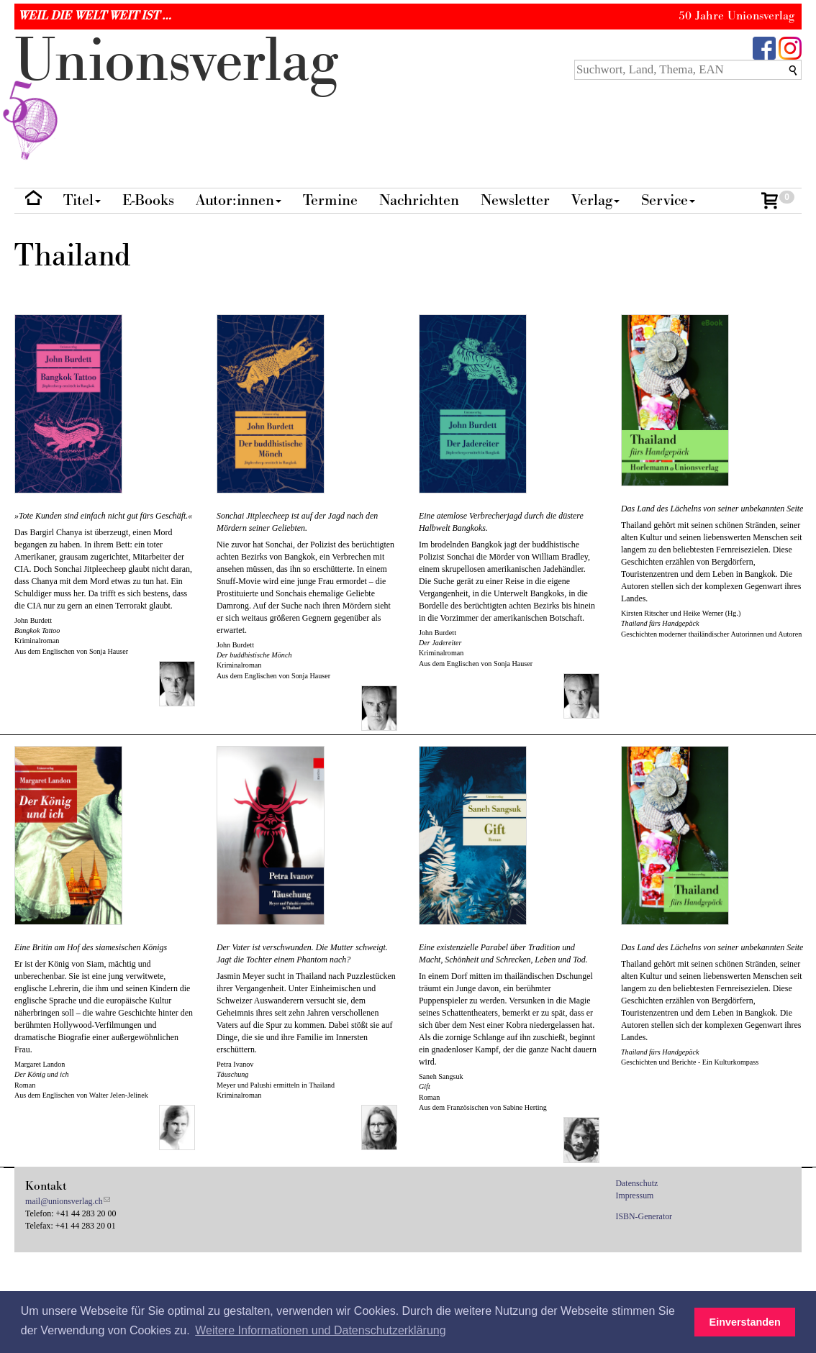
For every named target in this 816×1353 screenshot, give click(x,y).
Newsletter (515, 200)
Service (668, 200)
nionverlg (176, 94)
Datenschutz (637, 1183)
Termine (330, 200)
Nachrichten (419, 200)
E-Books (148, 200)
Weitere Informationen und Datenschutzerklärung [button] (320, 1330)
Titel (82, 200)
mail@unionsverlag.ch (64, 1201)
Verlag (595, 200)
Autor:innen (238, 200)
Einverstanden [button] (745, 1322)
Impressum (635, 1195)
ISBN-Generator (644, 1216)
